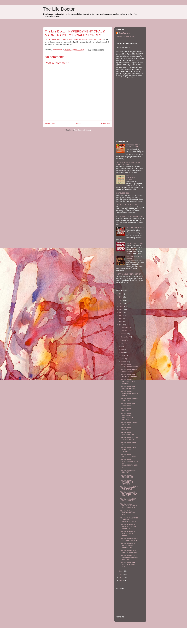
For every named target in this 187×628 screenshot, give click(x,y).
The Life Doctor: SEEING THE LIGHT (129, 399)
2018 (121, 312)
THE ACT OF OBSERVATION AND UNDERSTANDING (128, 163)
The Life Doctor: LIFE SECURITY (127, 471)
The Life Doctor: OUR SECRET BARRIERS (128, 551)
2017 (121, 316)
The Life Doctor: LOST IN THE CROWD (129, 488)
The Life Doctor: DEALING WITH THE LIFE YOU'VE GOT (128, 506)
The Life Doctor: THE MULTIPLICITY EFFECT (127, 533)
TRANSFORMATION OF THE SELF (129, 205)
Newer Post (50, 124)
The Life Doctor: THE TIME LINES (127, 404)
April (122, 352)
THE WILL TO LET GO (134, 243)
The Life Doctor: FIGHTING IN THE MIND (127, 513)
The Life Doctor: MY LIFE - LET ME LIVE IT (129, 438)
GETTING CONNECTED (135, 228)
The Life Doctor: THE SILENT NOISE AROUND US (127, 545)
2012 (121, 574)
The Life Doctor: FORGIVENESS (127, 433)
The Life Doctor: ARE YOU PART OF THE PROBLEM (128, 526)
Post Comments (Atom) (82, 130)
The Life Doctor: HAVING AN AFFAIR (129, 423)
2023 (121, 297)
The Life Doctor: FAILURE (126, 428)
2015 (121, 322)
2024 (121, 294)
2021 (121, 303)
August (123, 340)
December (125, 328)
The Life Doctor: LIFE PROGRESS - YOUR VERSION (128, 494)
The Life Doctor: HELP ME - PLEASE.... (128, 443)
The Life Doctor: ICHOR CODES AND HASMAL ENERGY (129, 557)
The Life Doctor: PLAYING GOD (126, 476)
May (122, 349)
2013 (121, 571)
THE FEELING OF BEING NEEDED (133, 146)
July (122, 343)
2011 (121, 577)
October (124, 334)
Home (78, 124)
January (124, 362)
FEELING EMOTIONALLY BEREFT (132, 177)
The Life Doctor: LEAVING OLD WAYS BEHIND (129, 393)
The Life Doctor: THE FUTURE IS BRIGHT (128, 375)
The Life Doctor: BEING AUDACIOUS (128, 370)
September (125, 337)
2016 (121, 319)
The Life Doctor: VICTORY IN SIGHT (128, 455)
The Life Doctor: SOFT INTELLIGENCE (128, 500)
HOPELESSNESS (122, 193)
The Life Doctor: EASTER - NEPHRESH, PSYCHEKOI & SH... (129, 520)
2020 (121, 306)
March (123, 356)
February (124, 359)
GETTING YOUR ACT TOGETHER (128, 274)
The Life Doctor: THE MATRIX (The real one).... (127, 564)
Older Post (105, 124)
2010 (121, 580)
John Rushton (124, 33)
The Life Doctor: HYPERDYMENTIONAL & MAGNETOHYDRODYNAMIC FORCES (74, 40)
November (125, 331)
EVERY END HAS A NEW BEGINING (129, 216)
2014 (121, 325)
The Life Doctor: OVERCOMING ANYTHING (126, 482)
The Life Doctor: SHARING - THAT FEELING (127, 381)
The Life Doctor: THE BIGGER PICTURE (128, 387)
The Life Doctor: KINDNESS (126, 409)
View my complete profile (125, 36)
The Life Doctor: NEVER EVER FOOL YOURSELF (129, 449)
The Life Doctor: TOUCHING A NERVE (129, 365)
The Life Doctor (59, 9)
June (123, 346)
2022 (121, 300)
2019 (121, 309)
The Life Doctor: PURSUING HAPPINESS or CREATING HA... (127, 416)
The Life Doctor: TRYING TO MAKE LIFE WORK (129, 539)
